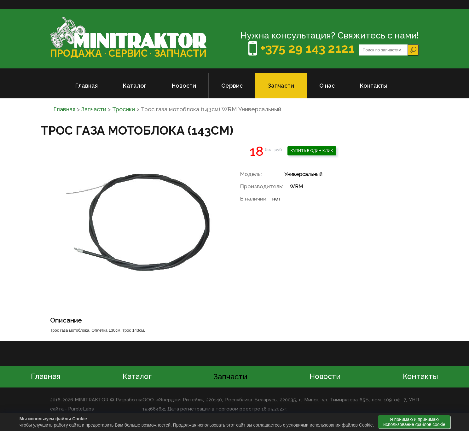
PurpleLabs (81, 409)
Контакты (373, 85)
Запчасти (281, 85)
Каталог (135, 85)
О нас (327, 85)
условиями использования (314, 425)
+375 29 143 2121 (306, 48)
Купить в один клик (312, 151)
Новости (184, 85)
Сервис (232, 85)
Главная (86, 85)
